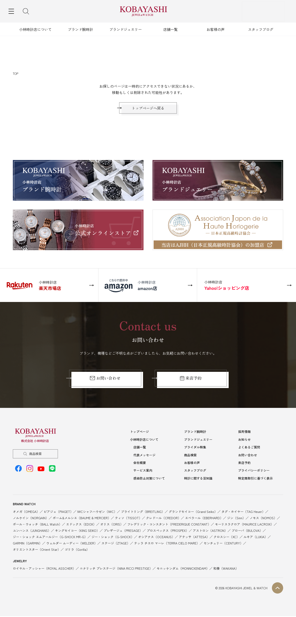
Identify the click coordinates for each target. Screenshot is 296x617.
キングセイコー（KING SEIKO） (77, 531)
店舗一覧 (170, 29)
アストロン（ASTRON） (210, 531)
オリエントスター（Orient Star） (37, 550)
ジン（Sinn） (236, 518)
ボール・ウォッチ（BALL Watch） (37, 525)
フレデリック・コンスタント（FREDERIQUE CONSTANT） (169, 525)
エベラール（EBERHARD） (204, 518)
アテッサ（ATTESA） (194, 537)
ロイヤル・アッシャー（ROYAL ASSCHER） (44, 569)
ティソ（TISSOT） (128, 518)
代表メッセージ (144, 456)
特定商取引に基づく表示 (255, 479)
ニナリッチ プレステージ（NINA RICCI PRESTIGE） (116, 569)
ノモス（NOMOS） (263, 518)
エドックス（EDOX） (81, 525)
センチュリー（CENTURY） (223, 544)
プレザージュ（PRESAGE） (123, 531)
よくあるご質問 (249, 449)
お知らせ (244, 441)
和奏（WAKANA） (226, 569)
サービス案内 (142, 471)
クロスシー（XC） (226, 537)
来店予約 (191, 380)
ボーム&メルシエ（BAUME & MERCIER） (82, 518)
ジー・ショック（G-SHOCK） (112, 537)
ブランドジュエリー (125, 29)
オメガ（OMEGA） (26, 512)
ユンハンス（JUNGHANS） (32, 531)
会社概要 (139, 464)
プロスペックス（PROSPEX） (168, 531)
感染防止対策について (149, 479)
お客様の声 (216, 29)
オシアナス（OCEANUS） (156, 537)
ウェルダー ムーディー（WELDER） (71, 544)
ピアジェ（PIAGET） (58, 512)
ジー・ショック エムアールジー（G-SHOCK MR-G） (50, 537)
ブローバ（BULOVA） (247, 531)
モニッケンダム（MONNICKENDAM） (183, 569)
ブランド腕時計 (80, 29)
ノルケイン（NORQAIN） (31, 518)
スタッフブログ (260, 29)
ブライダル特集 (195, 449)
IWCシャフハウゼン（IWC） (97, 512)
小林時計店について (35, 29)
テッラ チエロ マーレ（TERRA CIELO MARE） (167, 544)
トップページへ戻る (148, 109)
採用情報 (244, 434)
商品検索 (35, 456)
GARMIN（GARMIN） (27, 544)
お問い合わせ (105, 380)
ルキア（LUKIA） (256, 537)
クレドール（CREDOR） (163, 518)
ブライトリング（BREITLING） (143, 512)
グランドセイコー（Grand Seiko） (193, 512)
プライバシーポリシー (254, 471)
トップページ (139, 434)
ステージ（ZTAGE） (115, 544)
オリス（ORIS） (111, 525)
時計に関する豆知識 (198, 479)
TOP (15, 73)
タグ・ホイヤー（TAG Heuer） (243, 512)
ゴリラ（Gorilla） (77, 550)
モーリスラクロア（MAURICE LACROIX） (244, 525)
